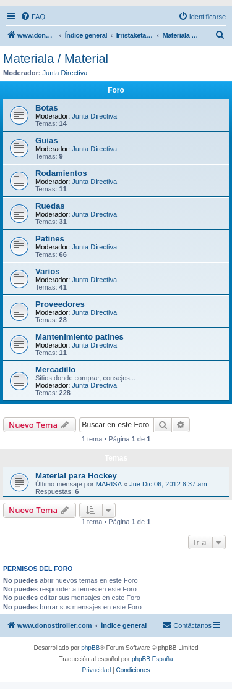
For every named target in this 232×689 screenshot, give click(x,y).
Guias (46, 140)
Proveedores (60, 304)
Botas (46, 107)
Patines (49, 238)
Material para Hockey (76, 475)
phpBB (90, 648)
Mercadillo (55, 369)
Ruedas (50, 206)
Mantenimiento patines (79, 336)
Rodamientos (61, 173)
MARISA (109, 484)
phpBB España (152, 659)
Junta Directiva (65, 73)
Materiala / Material (55, 58)
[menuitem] (32, 16)
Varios (47, 271)
